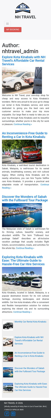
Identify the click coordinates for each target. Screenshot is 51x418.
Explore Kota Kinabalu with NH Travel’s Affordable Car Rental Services (23, 60)
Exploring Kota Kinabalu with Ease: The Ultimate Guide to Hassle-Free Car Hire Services (23, 260)
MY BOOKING (12, 29)
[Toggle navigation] (7, 23)
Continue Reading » (23, 124)
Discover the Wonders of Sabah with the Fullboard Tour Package (25, 198)
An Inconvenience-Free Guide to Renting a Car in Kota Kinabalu (24, 135)
